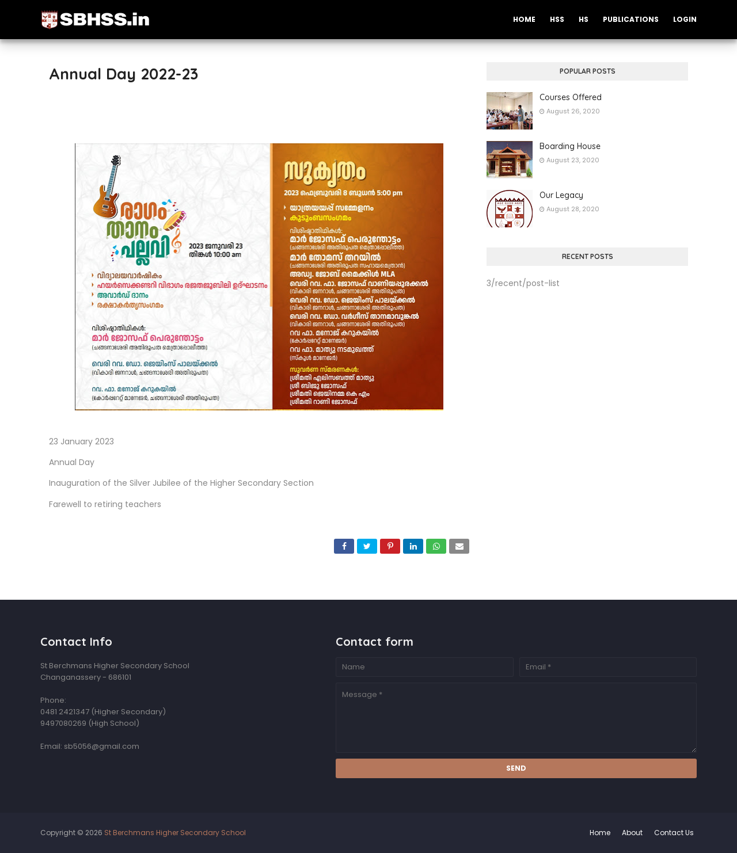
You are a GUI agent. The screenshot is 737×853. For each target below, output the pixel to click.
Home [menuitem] (524, 19)
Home (600, 832)
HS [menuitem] (583, 19)
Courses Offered (571, 97)
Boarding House (570, 146)
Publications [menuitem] (631, 19)
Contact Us (674, 832)
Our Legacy (561, 195)
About (632, 832)
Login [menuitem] (685, 19)
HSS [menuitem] (557, 19)
